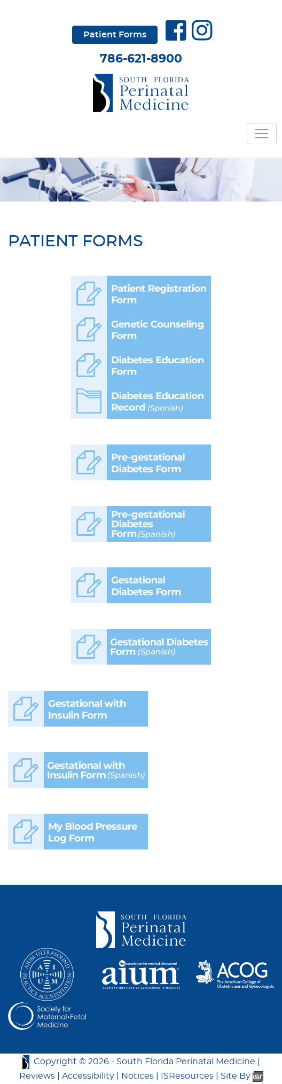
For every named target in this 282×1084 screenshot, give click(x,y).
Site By (242, 1076)
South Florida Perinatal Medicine (185, 1061)
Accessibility (88, 1076)
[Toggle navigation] (262, 133)
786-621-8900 (141, 59)
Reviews (37, 1076)
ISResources (187, 1076)
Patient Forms (114, 34)
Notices (137, 1076)
